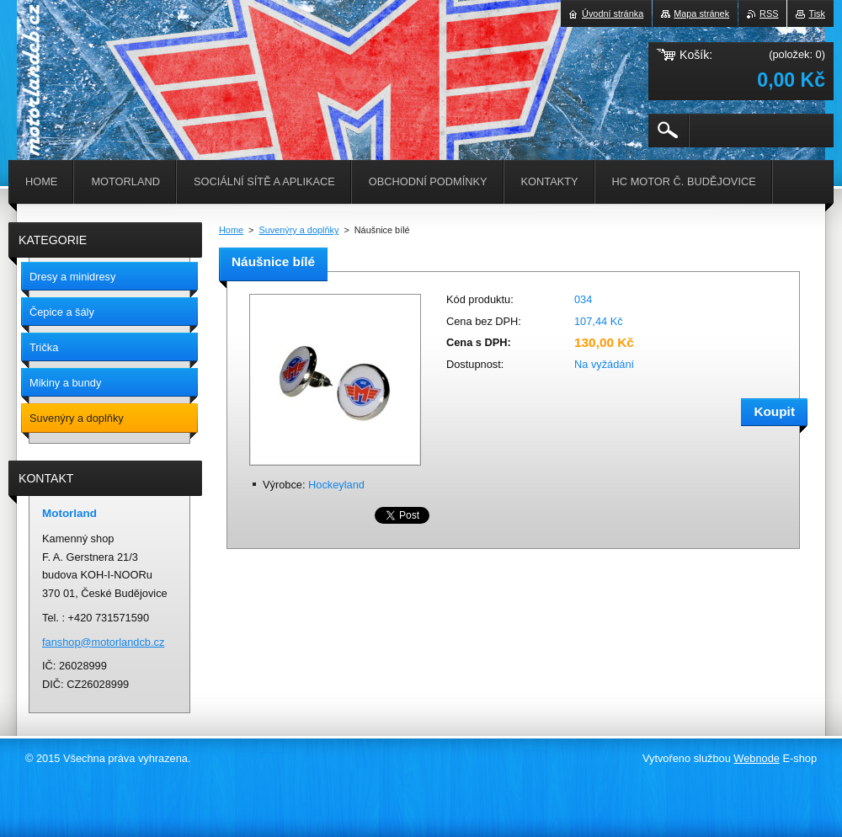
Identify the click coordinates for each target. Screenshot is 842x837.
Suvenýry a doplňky (298, 230)
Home (231, 230)
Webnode (756, 758)
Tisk (816, 13)
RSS (768, 13)
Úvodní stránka (612, 13)
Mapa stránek (701, 13)
